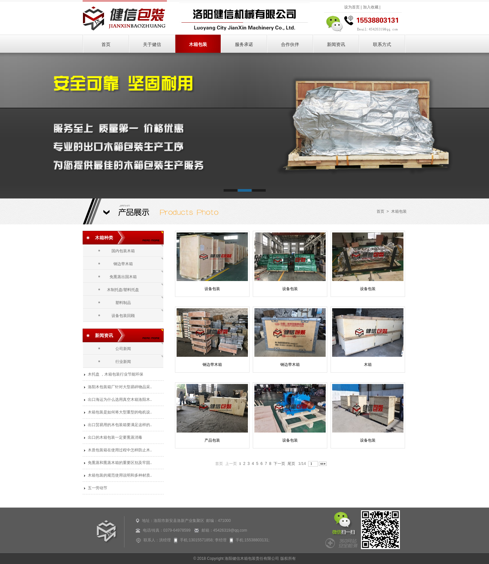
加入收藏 (370, 7)
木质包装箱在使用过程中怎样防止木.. (120, 450)
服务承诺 (244, 44)
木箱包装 (198, 44)
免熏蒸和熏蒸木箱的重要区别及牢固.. (120, 462)
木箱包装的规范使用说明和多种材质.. (120, 475)
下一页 (279, 463)
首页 (106, 44)
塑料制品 (123, 302)
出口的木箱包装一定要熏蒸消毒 (115, 437)
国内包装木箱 (123, 251)
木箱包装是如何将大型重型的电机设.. (120, 412)
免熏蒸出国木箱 (123, 277)
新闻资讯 (336, 44)
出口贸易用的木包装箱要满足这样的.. (120, 425)
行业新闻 (123, 361)
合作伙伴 (290, 44)
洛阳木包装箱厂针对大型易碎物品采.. (120, 387)
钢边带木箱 (123, 264)
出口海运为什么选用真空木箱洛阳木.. (120, 399)
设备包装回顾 (123, 315)
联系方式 (382, 44)
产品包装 (212, 440)
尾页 (291, 463)
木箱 (368, 364)
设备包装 (212, 289)
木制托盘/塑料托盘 (123, 290)
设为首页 (352, 7)
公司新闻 (123, 348)
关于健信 (152, 44)
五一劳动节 (97, 488)
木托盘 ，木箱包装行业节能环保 (115, 374)
